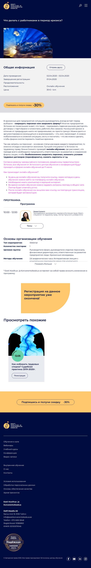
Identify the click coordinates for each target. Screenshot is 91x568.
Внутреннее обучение (14, 465)
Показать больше (45, 264)
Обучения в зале (11, 442)
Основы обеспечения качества (18, 489)
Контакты (8, 473)
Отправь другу (55, 67)
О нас (6, 469)
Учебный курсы (11, 449)
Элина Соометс (39, 211)
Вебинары (8, 445)
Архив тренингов (11, 493)
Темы (32, 226)
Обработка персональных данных (19, 485)
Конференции (10, 453)
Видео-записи (10, 457)
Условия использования (15, 481)
